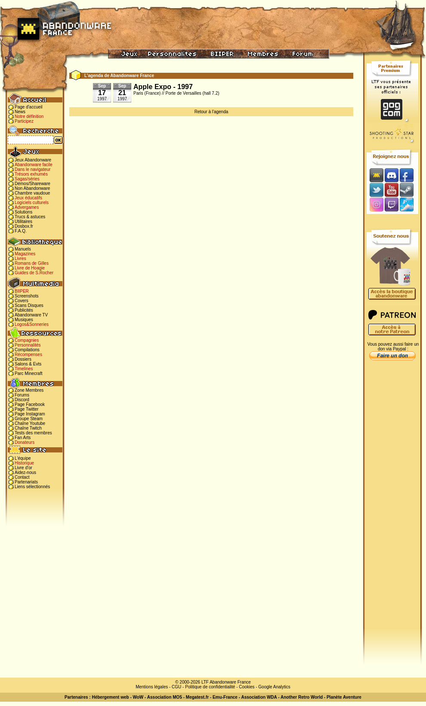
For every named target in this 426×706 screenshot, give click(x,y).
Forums (22, 395)
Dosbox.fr (24, 226)
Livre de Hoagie (30, 268)
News (20, 111)
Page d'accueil (29, 107)
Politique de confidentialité (210, 686)
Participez (24, 121)
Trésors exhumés (31, 174)
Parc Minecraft (28, 373)
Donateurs (24, 442)
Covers (21, 300)
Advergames (27, 207)
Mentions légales (152, 686)
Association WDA (259, 697)
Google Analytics (274, 686)
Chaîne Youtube (30, 423)
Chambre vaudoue (32, 193)
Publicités (24, 310)
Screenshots (27, 296)
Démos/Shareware (32, 183)
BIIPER (22, 291)
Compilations (27, 349)
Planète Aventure (344, 697)
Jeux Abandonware (33, 160)
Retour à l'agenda (211, 111)
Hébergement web (110, 697)
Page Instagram (30, 414)
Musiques (24, 319)
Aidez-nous (25, 472)
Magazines (25, 253)
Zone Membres (29, 390)
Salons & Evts (28, 364)
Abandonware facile (33, 164)
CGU (176, 686)
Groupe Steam (29, 418)
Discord (22, 399)
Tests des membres (33, 432)
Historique (24, 463)
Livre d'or (23, 467)
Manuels (23, 249)
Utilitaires (23, 221)
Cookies (246, 686)
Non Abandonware (32, 188)
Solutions (23, 212)
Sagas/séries (27, 178)
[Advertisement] (392, 500)
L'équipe (23, 458)
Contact (22, 477)
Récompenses (28, 354)
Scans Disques (29, 305)
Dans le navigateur (32, 169)
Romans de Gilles (32, 263)
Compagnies (27, 340)
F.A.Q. (21, 231)
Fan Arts (23, 437)
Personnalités (28, 345)
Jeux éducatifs (28, 197)
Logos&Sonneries (32, 324)
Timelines (24, 368)
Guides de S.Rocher (34, 272)
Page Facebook (30, 404)
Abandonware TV (31, 315)
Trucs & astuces (30, 216)
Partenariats (26, 482)
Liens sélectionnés (32, 486)
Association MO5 (164, 697)
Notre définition (29, 116)
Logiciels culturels (32, 202)
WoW (138, 697)
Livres (20, 258)
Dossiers (23, 359)
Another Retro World (302, 697)
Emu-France (225, 697)
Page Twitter (26, 409)
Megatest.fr (197, 697)
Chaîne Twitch (28, 428)
